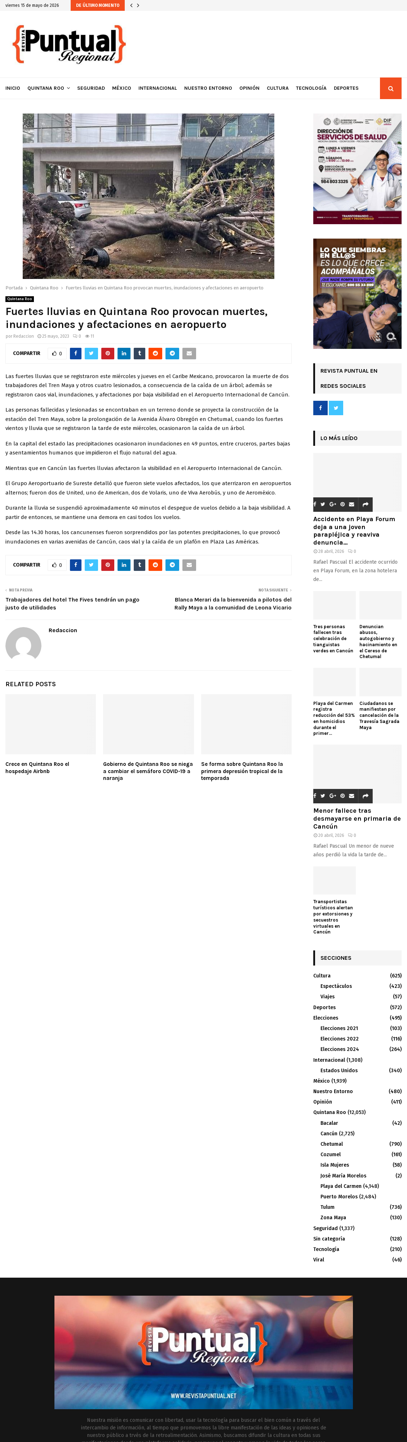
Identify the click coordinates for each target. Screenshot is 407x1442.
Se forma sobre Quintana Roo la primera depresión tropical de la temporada (242, 771)
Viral (318, 1260)
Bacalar (329, 1123)
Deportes (346, 88)
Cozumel (330, 1155)
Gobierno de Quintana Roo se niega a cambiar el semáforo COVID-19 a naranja (148, 771)
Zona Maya (333, 1218)
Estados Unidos (339, 1071)
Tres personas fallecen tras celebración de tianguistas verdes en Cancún (333, 638)
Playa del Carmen (341, 1186)
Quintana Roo (45, 88)
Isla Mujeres (334, 1165)
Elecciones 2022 (339, 1039)
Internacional (157, 88)
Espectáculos (336, 986)
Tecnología (311, 88)
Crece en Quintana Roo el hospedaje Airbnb (37, 768)
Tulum (327, 1207)
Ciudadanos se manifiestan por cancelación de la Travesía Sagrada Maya (379, 715)
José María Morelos (343, 1176)
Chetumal (331, 1144)
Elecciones (325, 1018)
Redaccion (23, 336)
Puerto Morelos (339, 1197)
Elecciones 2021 (339, 1028)
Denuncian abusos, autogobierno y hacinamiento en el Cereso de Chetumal (378, 642)
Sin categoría (329, 1239)
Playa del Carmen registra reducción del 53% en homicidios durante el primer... (334, 718)
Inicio (12, 88)
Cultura (278, 88)
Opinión (249, 88)
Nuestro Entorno (208, 88)
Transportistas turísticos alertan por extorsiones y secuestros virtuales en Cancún (333, 917)
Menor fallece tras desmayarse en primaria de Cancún (357, 818)
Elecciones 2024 (339, 1049)
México (121, 88)
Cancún (328, 1134)
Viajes (327, 997)
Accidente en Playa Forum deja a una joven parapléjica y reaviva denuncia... (354, 530)
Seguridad (91, 88)
